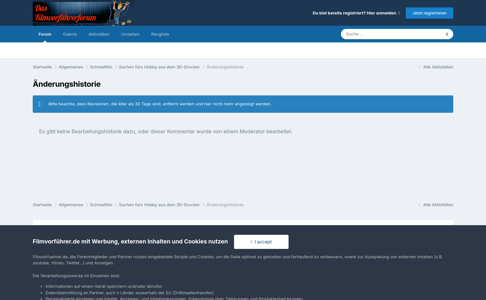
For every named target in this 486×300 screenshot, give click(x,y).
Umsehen (130, 34)
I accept (261, 241)
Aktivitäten (98, 34)
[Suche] (378, 34)
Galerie (70, 34)
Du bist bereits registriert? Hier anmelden (356, 12)
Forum (45, 36)
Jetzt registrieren (429, 12)
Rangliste (160, 34)
